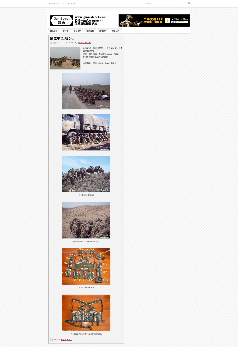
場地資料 (90, 31)
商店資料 (77, 31)
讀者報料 (103, 31)
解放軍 (63, 340)
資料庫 (65, 31)
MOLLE (69, 340)
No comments (84, 43)
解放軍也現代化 (61, 38)
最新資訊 (53, 31)
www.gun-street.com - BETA (62, 4)
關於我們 (115, 31)
